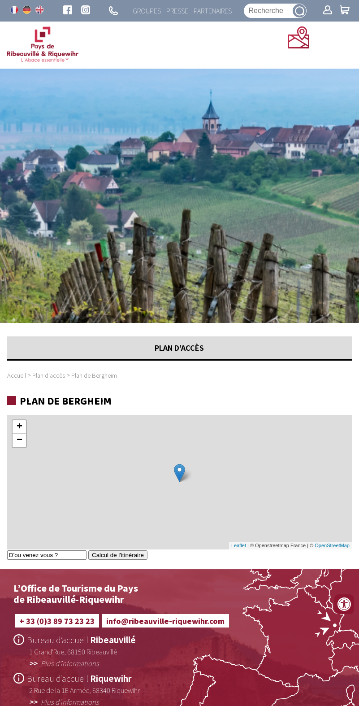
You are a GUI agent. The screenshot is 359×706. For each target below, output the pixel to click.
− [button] (19, 440)
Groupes (147, 10)
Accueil (16, 375)
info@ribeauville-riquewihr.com (165, 620)
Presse (177, 10)
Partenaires (213, 10)
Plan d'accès (48, 375)
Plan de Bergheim (94, 375)
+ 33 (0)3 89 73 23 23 (57, 620)
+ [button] (19, 427)
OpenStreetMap (332, 545)
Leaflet (238, 545)
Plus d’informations (70, 663)
